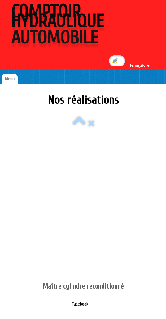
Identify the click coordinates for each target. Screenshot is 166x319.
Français (140, 66)
